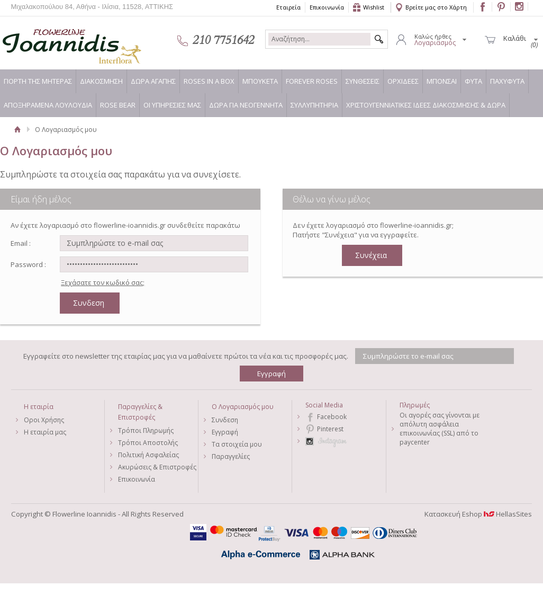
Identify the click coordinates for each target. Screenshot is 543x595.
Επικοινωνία (327, 7)
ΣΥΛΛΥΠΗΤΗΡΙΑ (314, 105)
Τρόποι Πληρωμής (146, 430)
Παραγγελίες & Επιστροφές (140, 412)
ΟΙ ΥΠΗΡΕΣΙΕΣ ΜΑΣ (172, 105)
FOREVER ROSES (312, 81)
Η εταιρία (38, 406)
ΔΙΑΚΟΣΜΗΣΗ (101, 81)
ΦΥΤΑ (473, 81)
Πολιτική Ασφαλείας (148, 454)
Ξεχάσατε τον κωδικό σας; (102, 282)
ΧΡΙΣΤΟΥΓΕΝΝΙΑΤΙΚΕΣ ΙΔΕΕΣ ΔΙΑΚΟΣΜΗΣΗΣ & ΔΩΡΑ (425, 105)
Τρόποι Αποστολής (148, 442)
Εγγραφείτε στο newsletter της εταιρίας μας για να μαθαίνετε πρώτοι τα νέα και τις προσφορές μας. (185, 356)
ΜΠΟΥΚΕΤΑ (260, 81)
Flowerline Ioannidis (61, 40)
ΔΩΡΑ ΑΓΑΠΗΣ (153, 81)
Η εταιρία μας (45, 432)
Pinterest (330, 428)
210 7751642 (223, 40)
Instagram (345, 441)
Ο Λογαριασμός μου (243, 406)
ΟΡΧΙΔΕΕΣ (403, 81)
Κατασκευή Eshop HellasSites (478, 514)
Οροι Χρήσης (44, 419)
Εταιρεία (288, 7)
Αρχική (17, 129)
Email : (21, 243)
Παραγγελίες (231, 456)
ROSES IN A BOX (209, 81)
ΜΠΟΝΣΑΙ (442, 81)
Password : (28, 264)
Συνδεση (225, 419)
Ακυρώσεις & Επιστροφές (157, 467)
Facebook (332, 416)
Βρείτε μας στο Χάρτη (436, 7)
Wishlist (373, 7)
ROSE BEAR (117, 105)
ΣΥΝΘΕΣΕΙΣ (362, 81)
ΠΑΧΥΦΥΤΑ (507, 81)
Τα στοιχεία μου (237, 444)
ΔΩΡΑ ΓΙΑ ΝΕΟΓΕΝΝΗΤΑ (246, 105)
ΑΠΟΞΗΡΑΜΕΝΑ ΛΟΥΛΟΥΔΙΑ (48, 105)
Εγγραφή (225, 432)
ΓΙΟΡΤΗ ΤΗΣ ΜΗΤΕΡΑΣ (38, 81)
